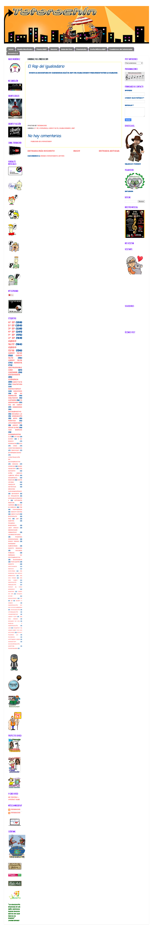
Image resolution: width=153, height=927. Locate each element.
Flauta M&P (41, 49)
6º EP (11, 322)
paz (9, 519)
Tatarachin (15, 809)
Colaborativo (13, 614)
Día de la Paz (13, 428)
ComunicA (43, 128)
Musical (11, 480)
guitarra (12, 400)
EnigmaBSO (12, 478)
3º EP (11, 329)
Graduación (17, 416)
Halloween (13, 398)
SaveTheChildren (15, 448)
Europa (11, 521)
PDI (21, 507)
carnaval (13, 373)
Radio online (13, 541)
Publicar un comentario (41, 142)
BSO (20, 444)
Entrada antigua (109, 151)
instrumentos (14, 412)
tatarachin (15, 813)
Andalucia (12, 444)
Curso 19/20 (15, 353)
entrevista (14, 375)
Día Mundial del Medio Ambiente (15, 573)
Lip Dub (17, 437)
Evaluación (12, 585)
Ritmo (10, 439)
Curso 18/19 (53, 128)
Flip (11, 295)
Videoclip (15, 450)
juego (15, 425)
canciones (17, 391)
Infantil (18, 363)
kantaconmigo (14, 389)
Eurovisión (12, 582)
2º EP (11, 338)
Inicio (11, 49)
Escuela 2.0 (13, 53)
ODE (9, 628)
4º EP (11, 332)
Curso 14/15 (17, 382)
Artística (12, 487)
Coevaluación (13, 612)
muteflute (12, 516)
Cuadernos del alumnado (120, 49)
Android (11, 466)
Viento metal (16, 512)
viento (11, 564)
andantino (12, 642)
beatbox (11, 591)
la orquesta (13, 496)
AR (12, 601)
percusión (15, 562)
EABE (15, 446)
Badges (11, 569)
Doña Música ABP (98, 49)
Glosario (15, 494)
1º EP (11, 335)
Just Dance (13, 528)
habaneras (17, 407)
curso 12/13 (15, 514)
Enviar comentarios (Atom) (52, 156)
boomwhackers (14, 453)
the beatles (15, 430)
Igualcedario (65, 128)
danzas (15, 464)
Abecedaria (12, 566)
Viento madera (15, 548)
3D (21, 598)
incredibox (17, 560)
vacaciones (12, 598)
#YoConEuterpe (15, 423)
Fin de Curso (15, 405)
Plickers (11, 637)
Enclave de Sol (14, 621)
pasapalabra (13, 648)
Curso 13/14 (12, 616)
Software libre (14, 639)
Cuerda (11, 505)
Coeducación (15, 610)
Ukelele (54, 49)
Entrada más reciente (41, 151)
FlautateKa (81, 49)
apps (15, 418)
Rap (73, 128)
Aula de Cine (66, 49)
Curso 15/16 (15, 361)
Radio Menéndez (25, 49)
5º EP (36, 128)
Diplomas (11, 571)
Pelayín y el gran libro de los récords (15, 630)
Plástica (12, 421)
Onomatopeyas (14, 535)
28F (17, 519)
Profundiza (17, 510)
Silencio (11, 484)
